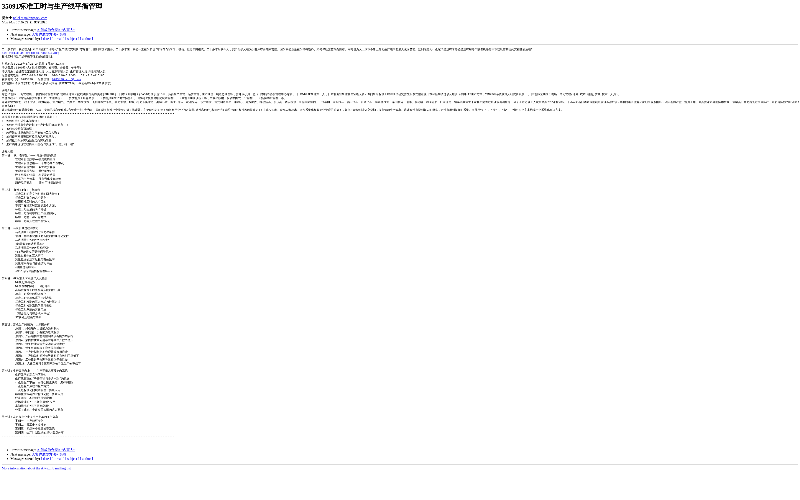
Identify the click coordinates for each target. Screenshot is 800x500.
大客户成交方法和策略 (49, 34)
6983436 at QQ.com (66, 82)
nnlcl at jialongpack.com (30, 18)
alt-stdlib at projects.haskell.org (30, 54)
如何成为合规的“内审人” (56, 30)
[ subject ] (72, 39)
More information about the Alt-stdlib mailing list (36, 496)
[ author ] (86, 39)
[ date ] (46, 39)
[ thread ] (58, 39)
